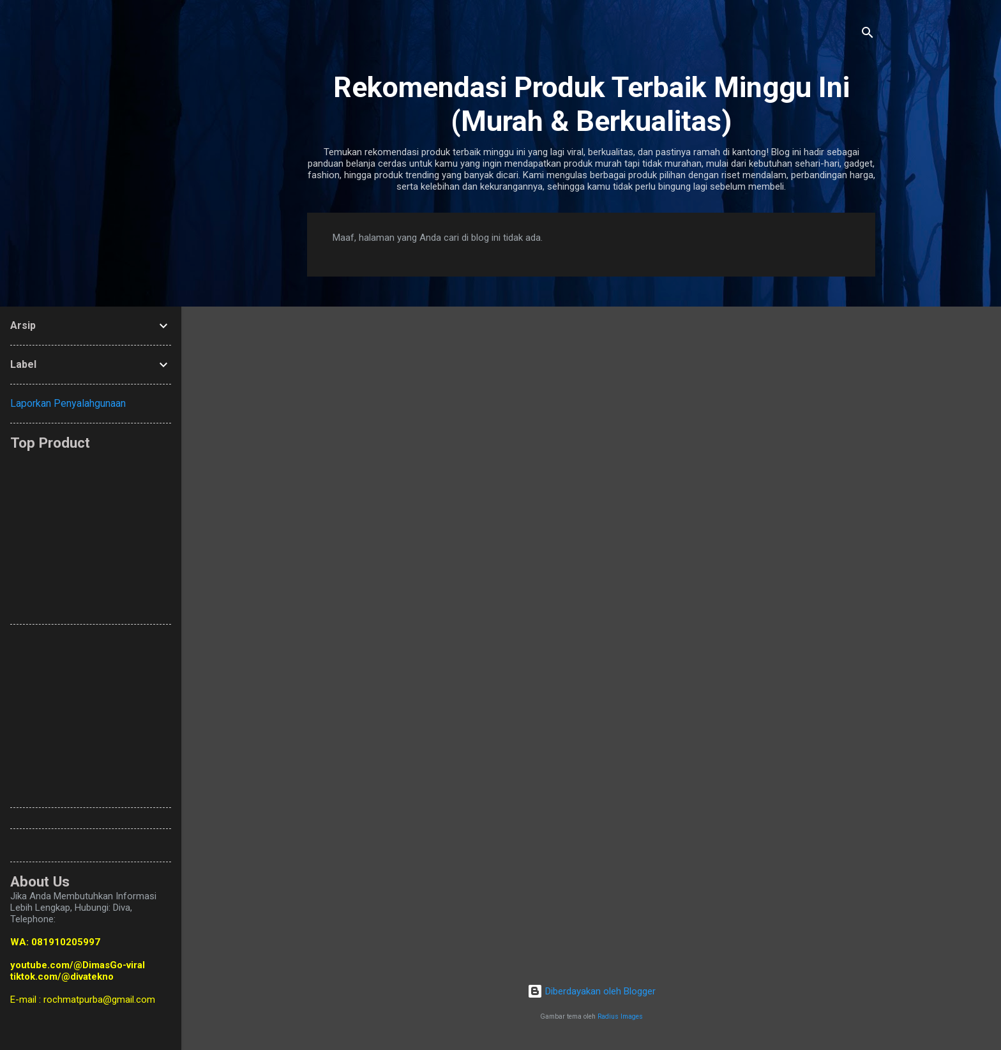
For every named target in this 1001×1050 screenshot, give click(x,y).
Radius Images (620, 1016)
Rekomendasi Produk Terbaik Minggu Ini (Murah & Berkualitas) (591, 104)
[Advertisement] (319, 531)
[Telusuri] (867, 34)
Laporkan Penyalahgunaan (68, 403)
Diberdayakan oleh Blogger (591, 991)
